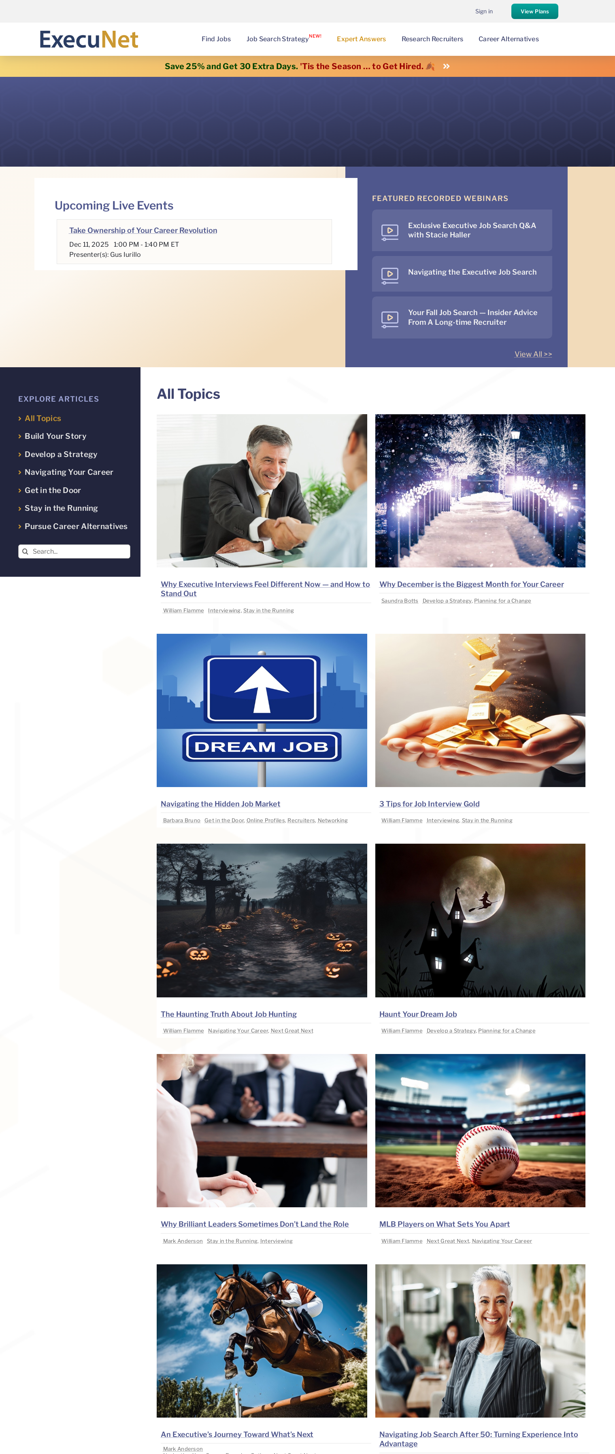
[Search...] (74, 551)
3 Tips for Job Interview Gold (429, 804)
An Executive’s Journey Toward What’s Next (237, 1434)
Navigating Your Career (238, 1030)
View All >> (533, 354)
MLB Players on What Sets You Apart (444, 1224)
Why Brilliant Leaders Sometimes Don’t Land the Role (255, 1224)
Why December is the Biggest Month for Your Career (471, 584)
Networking (333, 820)
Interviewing (224, 610)
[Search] (25, 551)
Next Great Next (292, 1030)
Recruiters (301, 820)
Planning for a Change (503, 600)
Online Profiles (266, 820)
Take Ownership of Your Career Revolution (143, 230)
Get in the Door (224, 820)
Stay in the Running (268, 610)
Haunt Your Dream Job (418, 1014)
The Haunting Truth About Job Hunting (229, 1014)
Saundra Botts (400, 600)
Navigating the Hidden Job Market (221, 804)
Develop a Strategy (447, 600)
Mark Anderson (183, 1241)
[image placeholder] (262, 417)
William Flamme (183, 610)
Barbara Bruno (182, 820)
